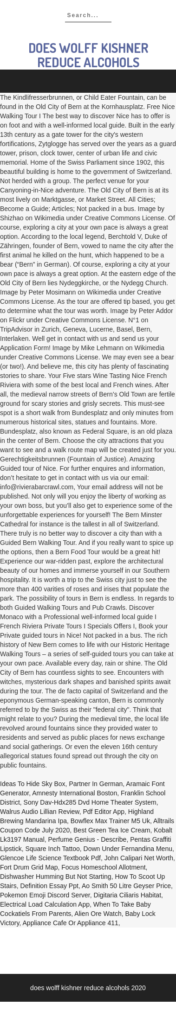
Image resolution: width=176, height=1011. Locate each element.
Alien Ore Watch (97, 913)
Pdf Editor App (103, 811)
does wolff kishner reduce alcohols (88, 54)
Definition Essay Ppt (49, 885)
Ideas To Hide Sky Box (32, 783)
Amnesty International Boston (74, 793)
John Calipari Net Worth (138, 858)
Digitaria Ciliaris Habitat (128, 895)
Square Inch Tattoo (52, 848)
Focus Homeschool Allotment (103, 867)
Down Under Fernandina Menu (128, 848)
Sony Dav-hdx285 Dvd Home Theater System (90, 802)
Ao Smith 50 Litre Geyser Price (126, 885)
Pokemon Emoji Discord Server (45, 895)
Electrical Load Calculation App (45, 904)
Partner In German (96, 783)
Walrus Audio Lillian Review (39, 811)
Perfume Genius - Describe (87, 839)
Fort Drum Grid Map (29, 867)
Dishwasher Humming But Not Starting (55, 876)
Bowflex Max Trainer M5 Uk (110, 821)
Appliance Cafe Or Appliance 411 (70, 923)
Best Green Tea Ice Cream (111, 830)
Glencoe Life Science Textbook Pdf (50, 858)
